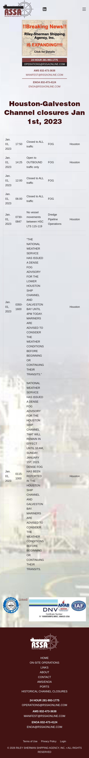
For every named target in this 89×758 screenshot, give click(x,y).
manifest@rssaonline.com (44, 74)
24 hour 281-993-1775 (44, 60)
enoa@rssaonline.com (44, 86)
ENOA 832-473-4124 (44, 82)
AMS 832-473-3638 (44, 70)
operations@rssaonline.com (44, 64)
